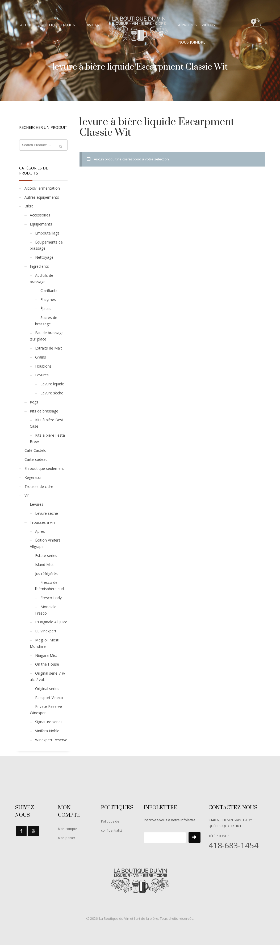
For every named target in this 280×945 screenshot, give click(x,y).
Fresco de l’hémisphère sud (49, 585)
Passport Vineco (49, 697)
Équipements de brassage (46, 245)
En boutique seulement (44, 468)
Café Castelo (35, 450)
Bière (29, 205)
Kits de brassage (44, 411)
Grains (40, 357)
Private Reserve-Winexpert (46, 709)
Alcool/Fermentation (42, 188)
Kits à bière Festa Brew (47, 438)
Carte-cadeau (36, 459)
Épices (45, 308)
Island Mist (44, 564)
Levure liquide (52, 383)
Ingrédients (39, 266)
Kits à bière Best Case (46, 423)
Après (40, 531)
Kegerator (33, 477)
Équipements (41, 224)
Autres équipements (41, 197)
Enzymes (48, 299)
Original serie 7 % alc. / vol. (47, 676)
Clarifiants (48, 290)
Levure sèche (51, 392)
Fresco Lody (51, 597)
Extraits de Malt (48, 348)
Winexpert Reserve (51, 739)
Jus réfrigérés (46, 573)
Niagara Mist (46, 655)
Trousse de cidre (38, 486)
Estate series (46, 555)
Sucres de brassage (46, 320)
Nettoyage (44, 257)
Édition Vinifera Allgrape (45, 543)
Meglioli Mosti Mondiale (44, 643)
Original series (47, 688)
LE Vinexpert (45, 630)
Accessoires (40, 215)
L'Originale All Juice (51, 621)
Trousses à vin (42, 522)
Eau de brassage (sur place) (47, 336)
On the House (47, 664)
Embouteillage (47, 233)
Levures (42, 374)
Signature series (48, 721)
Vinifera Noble (47, 730)
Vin (27, 495)
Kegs (34, 402)
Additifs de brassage (41, 278)
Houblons (43, 366)
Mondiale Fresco (45, 610)
